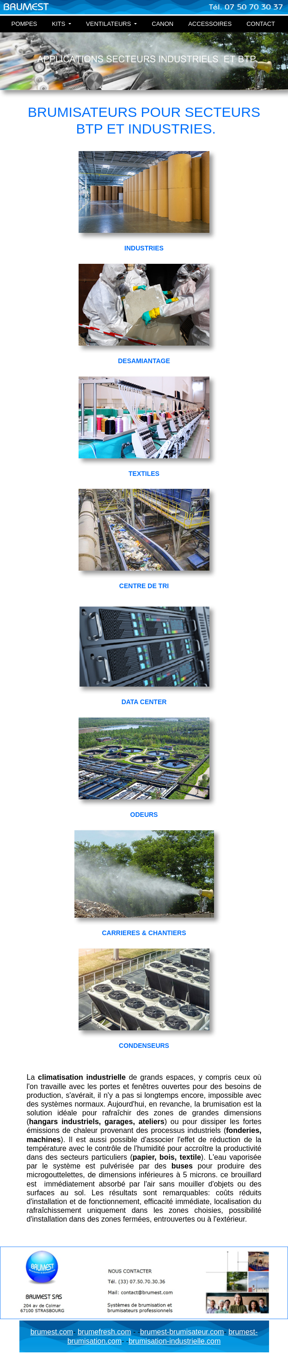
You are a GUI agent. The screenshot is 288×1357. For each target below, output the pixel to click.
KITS (59, 23)
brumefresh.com (104, 1332)
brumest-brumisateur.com (182, 1332)
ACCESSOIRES (210, 23)
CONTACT (260, 23)
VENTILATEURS (109, 23)
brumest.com (52, 1332)
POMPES (24, 23)
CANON (162, 23)
